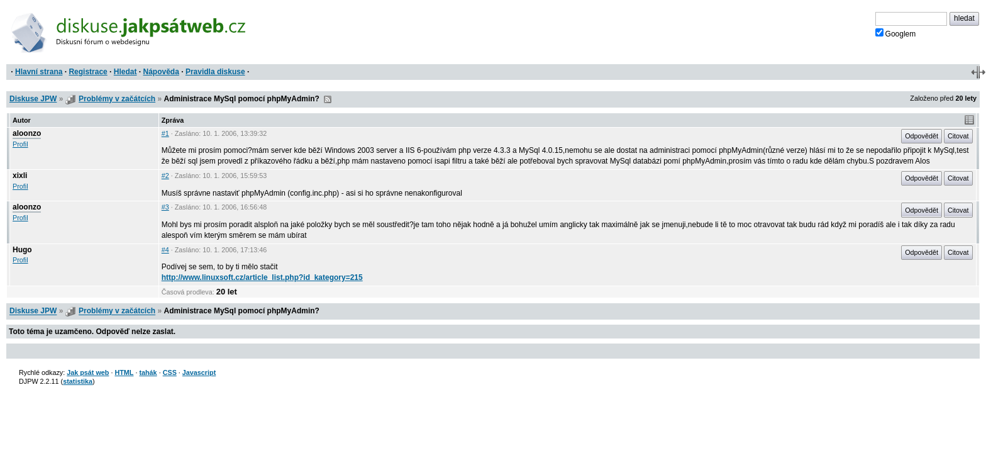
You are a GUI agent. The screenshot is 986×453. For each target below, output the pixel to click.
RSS (327, 99)
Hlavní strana (38, 71)
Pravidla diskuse (215, 71)
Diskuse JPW (33, 98)
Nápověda (161, 71)
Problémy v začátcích (117, 98)
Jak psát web (88, 372)
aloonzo (27, 133)
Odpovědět (921, 136)
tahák (148, 372)
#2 (165, 175)
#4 (165, 250)
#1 (165, 133)
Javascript (199, 372)
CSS (170, 372)
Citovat (958, 136)
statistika (77, 381)
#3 (165, 207)
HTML (123, 372)
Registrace (88, 71)
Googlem (895, 33)
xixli (20, 175)
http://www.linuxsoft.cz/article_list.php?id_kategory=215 (262, 277)
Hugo (22, 249)
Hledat (125, 71)
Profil (20, 144)
